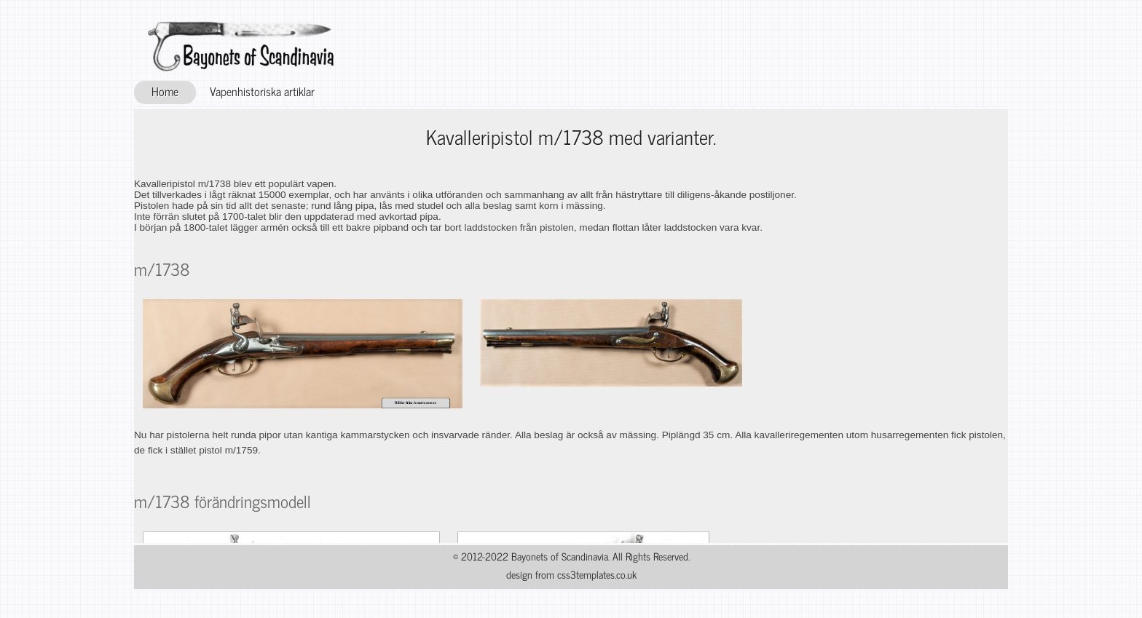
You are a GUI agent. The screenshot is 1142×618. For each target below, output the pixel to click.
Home (164, 90)
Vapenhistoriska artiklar (262, 90)
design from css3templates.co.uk (571, 574)
